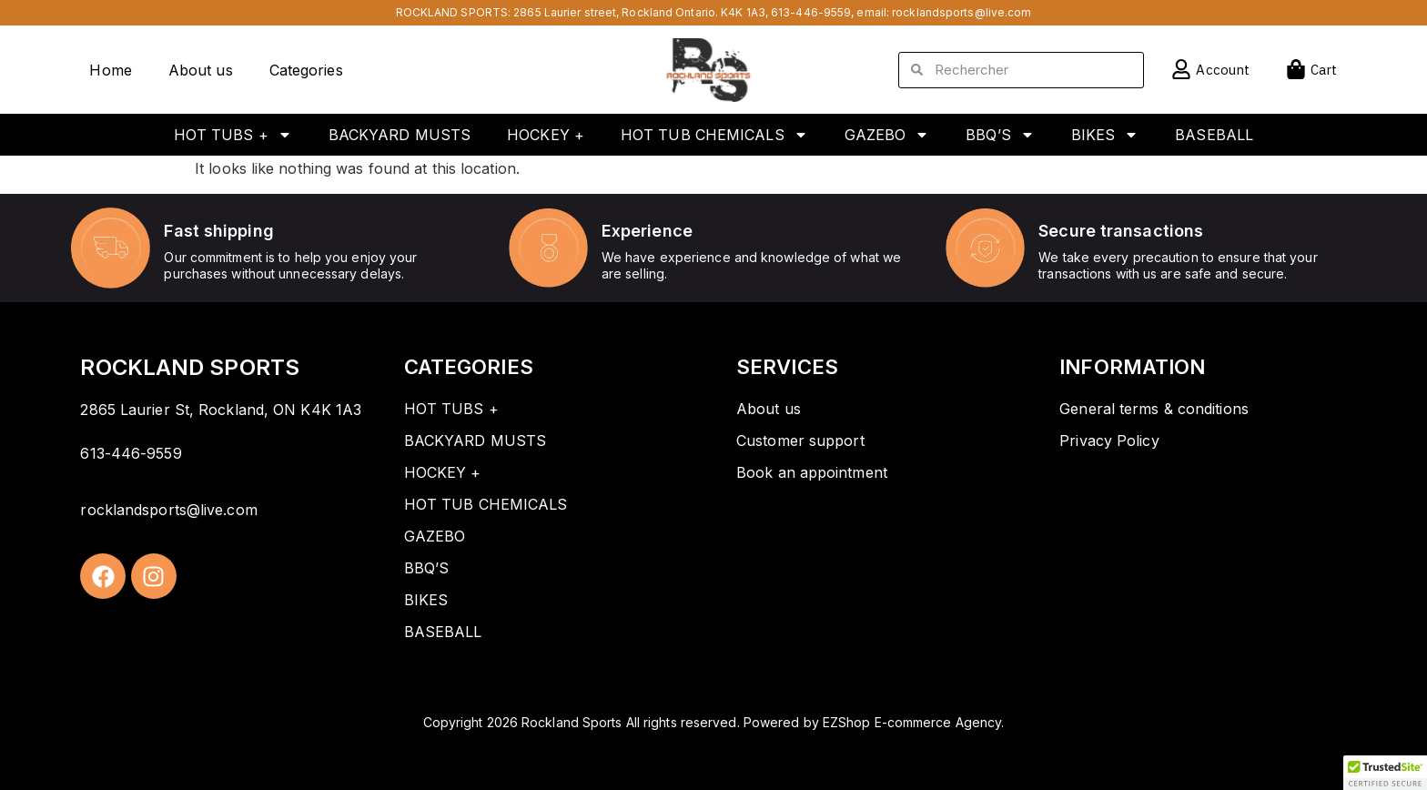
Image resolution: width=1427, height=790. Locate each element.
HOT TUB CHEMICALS (714, 134)
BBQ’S (1000, 134)
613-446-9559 (811, 12)
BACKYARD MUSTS (400, 135)
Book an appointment (811, 472)
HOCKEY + (545, 135)
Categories (306, 70)
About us (200, 70)
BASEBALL (1214, 135)
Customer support (800, 440)
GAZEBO (887, 134)
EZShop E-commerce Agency (912, 722)
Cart (1324, 69)
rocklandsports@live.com (961, 12)
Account (1223, 69)
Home (110, 70)
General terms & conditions (1154, 409)
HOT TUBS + (233, 134)
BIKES (1105, 134)
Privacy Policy (1109, 440)
